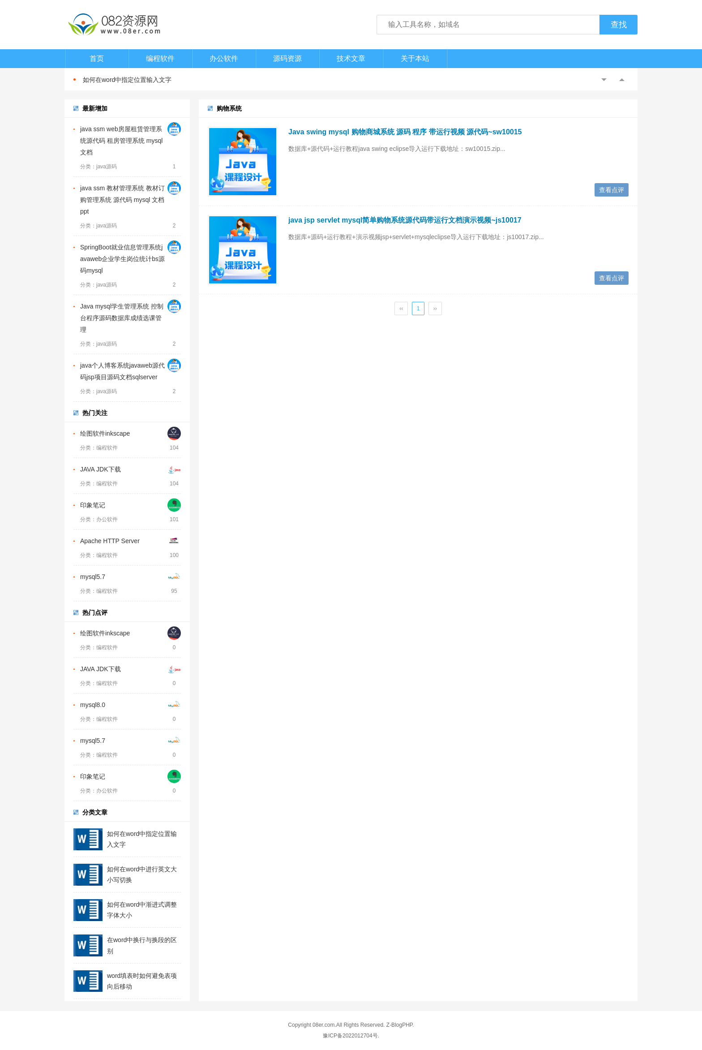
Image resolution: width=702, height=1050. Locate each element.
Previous (604, 79)
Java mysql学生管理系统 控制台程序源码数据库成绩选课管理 (121, 318)
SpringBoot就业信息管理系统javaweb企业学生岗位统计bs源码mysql (122, 259)
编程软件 (160, 58)
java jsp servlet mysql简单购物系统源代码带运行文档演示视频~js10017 (405, 220)
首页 (97, 58)
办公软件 (224, 58)
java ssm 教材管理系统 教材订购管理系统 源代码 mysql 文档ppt (122, 199)
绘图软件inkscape (105, 433)
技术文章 (351, 58)
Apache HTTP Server (110, 540)
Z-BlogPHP (399, 1025)
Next (622, 79)
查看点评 (611, 189)
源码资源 (287, 58)
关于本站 (415, 58)
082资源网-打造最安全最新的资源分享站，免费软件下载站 (113, 24)
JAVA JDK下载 (100, 469)
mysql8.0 (92, 704)
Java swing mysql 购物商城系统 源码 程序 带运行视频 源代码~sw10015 (405, 132)
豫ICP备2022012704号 (350, 1036)
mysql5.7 (92, 576)
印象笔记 (92, 505)
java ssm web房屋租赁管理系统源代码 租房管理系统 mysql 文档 (121, 140)
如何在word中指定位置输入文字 (127, 79)
